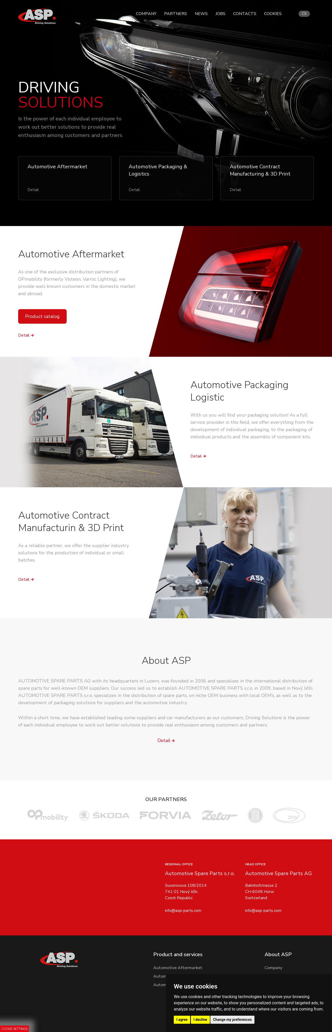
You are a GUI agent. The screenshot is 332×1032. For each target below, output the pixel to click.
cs (304, 13)
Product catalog (42, 316)
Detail (24, 335)
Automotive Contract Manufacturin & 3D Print (71, 521)
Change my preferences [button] (232, 1020)
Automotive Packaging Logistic (239, 391)
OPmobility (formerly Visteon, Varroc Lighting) (67, 279)
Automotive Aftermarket (71, 254)
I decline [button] (200, 1020)
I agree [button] (182, 1020)
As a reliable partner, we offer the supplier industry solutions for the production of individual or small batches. (73, 552)
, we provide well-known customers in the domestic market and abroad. (76, 286)
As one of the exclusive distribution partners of (68, 272)
